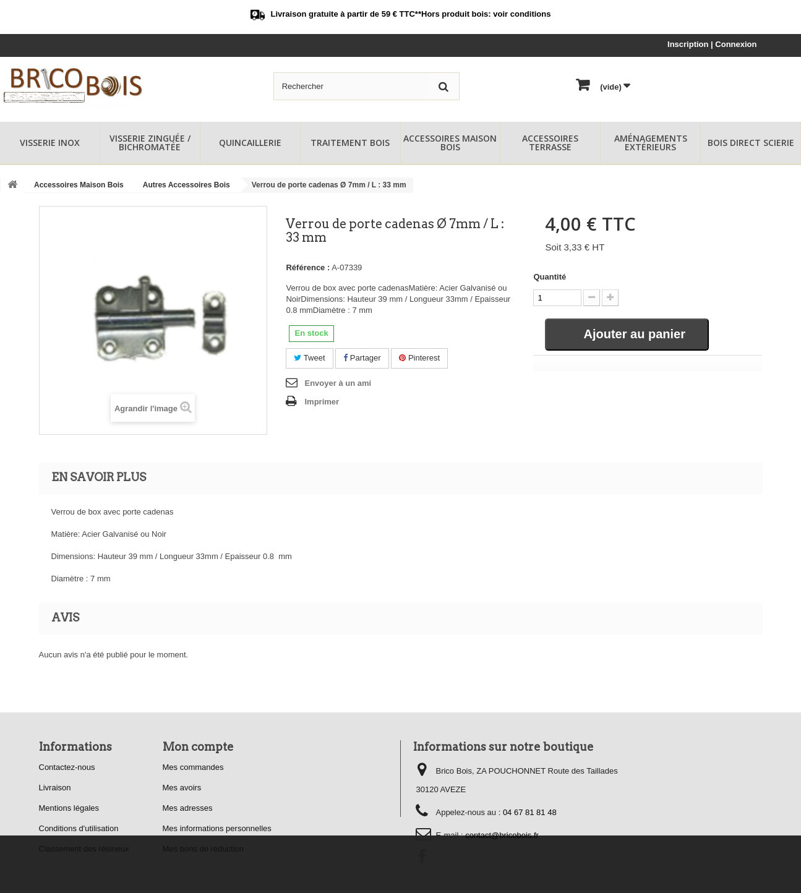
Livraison (55, 787)
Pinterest (419, 357)
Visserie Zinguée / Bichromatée (150, 142)
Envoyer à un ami (337, 383)
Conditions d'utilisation (79, 828)
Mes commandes (193, 767)
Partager (361, 357)
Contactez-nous (67, 767)
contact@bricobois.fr (502, 835)
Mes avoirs (182, 787)
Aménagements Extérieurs (650, 142)
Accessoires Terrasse (550, 142)
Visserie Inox (50, 142)
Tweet (309, 357)
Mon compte (198, 746)
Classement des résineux (84, 848)
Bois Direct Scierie (751, 142)
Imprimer (321, 401)
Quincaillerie (250, 142)
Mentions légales (69, 808)
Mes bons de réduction (203, 848)
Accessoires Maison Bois (450, 142)
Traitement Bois (350, 142)
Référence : (308, 267)
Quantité (549, 276)
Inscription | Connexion (711, 44)
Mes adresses (188, 808)
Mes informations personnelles (217, 828)
